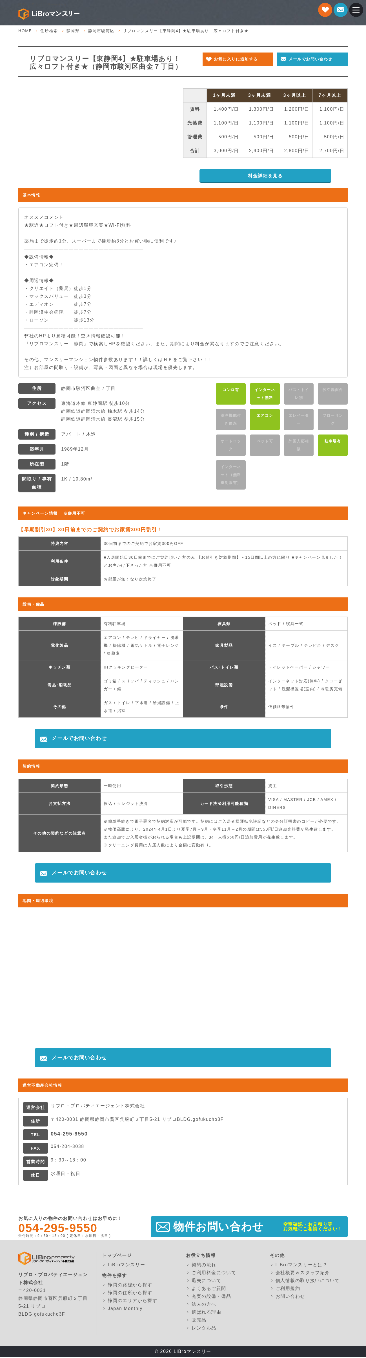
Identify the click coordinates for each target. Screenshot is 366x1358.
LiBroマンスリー (126, 1265)
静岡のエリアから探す (132, 1301)
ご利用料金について (214, 1273)
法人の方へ (204, 1305)
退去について (206, 1281)
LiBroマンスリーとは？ (302, 1265)
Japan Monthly (125, 1309)
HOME (25, 31)
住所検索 (49, 31)
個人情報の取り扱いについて (308, 1281)
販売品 (199, 1321)
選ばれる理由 (206, 1313)
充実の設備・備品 (211, 1297)
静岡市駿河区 (101, 31)
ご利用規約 (288, 1289)
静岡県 (73, 31)
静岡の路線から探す (130, 1285)
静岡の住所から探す (130, 1293)
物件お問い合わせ (218, 1228)
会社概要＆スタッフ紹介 (303, 1273)
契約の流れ (204, 1265)
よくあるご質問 (209, 1289)
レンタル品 (204, 1329)
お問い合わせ (290, 1297)
